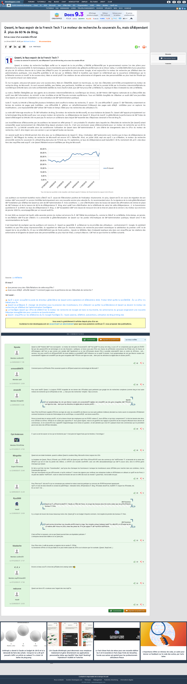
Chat (63, 2)
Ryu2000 (17, 503)
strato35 (17, 394)
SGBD (92, 5)
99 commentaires (45, 43)
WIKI (115, 8)
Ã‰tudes (94, 2)
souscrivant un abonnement (61, 326)
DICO (120, 8)
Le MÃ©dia (17, 279)
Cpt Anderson (17, 439)
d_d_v (17, 572)
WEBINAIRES (64, 8)
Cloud (36, 5)
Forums (31, 2)
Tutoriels (41, 2)
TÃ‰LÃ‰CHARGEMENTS (86, 8)
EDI (74, 5)
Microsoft (52, 5)
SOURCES (99, 8)
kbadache (17, 550)
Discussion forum (168, 58)
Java (59, 5)
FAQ (49, 2)
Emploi (84, 2)
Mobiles (105, 5)
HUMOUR (127, 8)
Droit (102, 2)
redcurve (17, 593)
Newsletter (73, 2)
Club (110, 2)
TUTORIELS (50, 8)
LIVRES (73, 8)
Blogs (56, 2)
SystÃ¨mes (113, 5)
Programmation (83, 5)
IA (40, 5)
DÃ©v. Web (66, 5)
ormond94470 (17, 373)
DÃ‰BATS (108, 8)
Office (98, 5)
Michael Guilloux (29, 43)
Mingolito (17, 460)
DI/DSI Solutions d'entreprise (21, 5)
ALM (45, 5)
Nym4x (17, 352)
